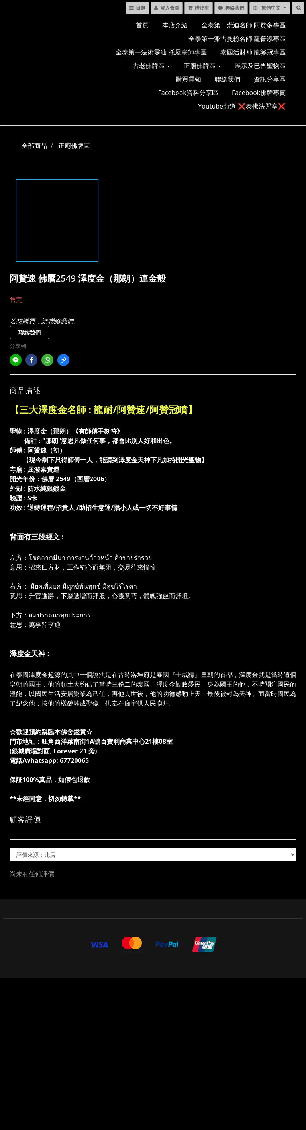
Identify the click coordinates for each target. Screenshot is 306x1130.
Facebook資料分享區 (188, 92)
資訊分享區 (270, 79)
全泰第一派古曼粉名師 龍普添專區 (237, 38)
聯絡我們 (227, 79)
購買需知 (188, 79)
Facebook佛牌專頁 (259, 92)
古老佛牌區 (151, 65)
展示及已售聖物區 (260, 65)
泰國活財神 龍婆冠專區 (253, 52)
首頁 (142, 25)
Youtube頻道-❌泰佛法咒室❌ (242, 106)
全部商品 (34, 145)
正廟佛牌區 (202, 65)
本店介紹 (175, 25)
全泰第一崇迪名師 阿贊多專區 (243, 25)
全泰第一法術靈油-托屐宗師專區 (161, 52)
